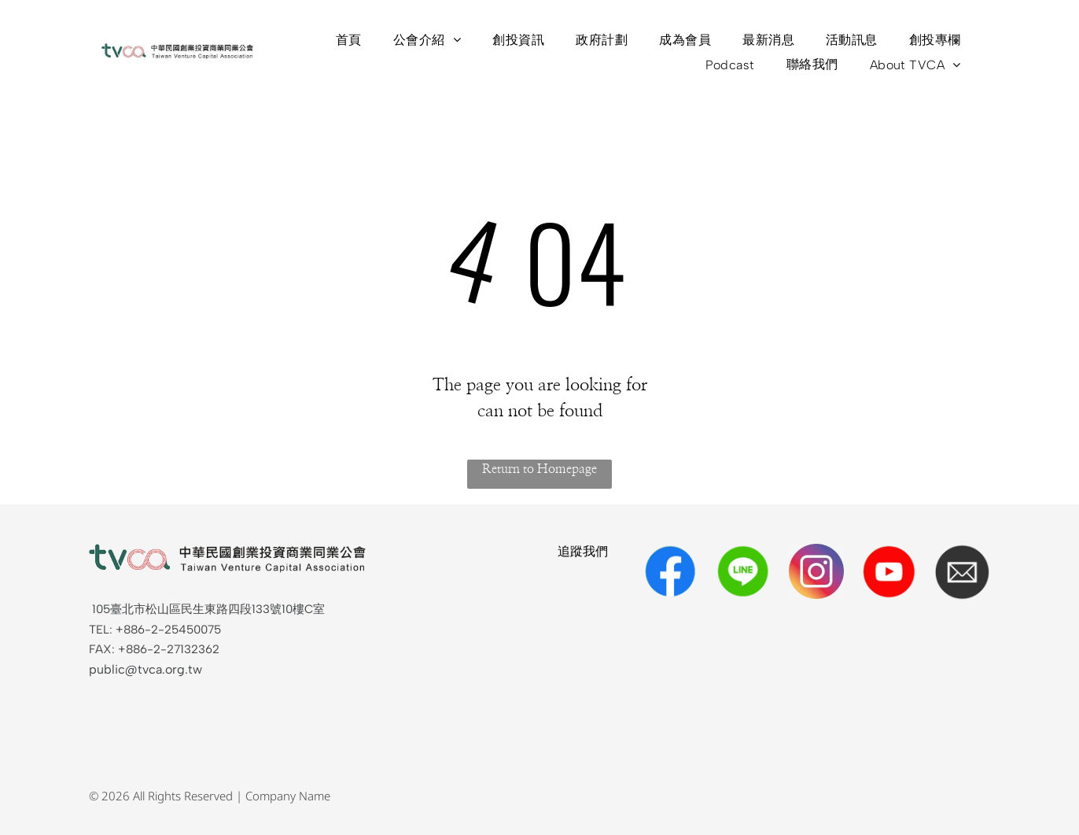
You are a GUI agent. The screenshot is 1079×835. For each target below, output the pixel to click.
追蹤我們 (583, 551)
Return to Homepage (539, 469)
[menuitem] (348, 40)
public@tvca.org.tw (145, 669)
